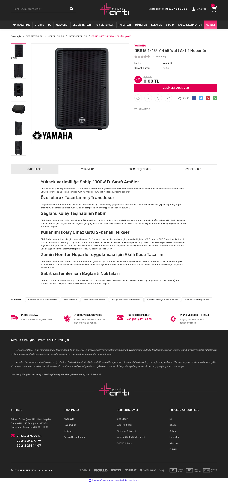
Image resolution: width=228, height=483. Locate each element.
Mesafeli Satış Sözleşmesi (131, 437)
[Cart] (214, 9)
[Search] (43, 9)
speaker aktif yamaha (94, 299)
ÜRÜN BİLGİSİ (34, 169)
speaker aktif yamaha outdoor (162, 299)
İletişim (68, 431)
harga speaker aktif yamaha (126, 299)
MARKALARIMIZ (21, 25)
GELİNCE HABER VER (176, 87)
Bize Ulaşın (122, 419)
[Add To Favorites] (168, 98)
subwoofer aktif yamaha (197, 299)
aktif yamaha (70, 299)
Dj (171, 419)
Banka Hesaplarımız (74, 437)
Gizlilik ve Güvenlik (126, 431)
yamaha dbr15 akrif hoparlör (42, 299)
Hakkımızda (70, 425)
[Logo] (114, 9)
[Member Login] (199, 9)
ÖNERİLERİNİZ (193, 169)
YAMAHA (140, 45)
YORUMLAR (87, 169)
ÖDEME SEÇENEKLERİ (140, 169)
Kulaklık (174, 449)
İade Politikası (124, 425)
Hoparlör (174, 437)
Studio (173, 425)
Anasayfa (69, 419)
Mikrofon (174, 443)
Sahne (173, 431)
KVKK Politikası (124, 443)
